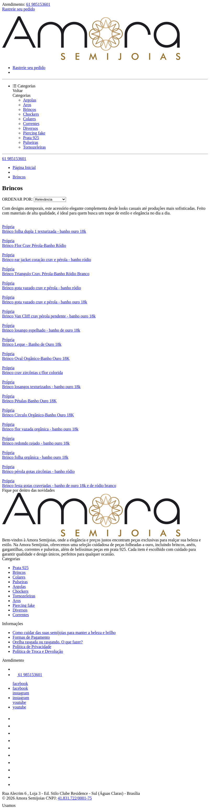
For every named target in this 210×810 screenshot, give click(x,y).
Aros (27, 105)
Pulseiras (30, 142)
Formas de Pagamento (31, 637)
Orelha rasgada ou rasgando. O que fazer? (48, 642)
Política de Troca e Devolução (38, 651)
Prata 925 (31, 137)
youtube (19, 702)
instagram (21, 693)
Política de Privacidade (32, 646)
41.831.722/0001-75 (75, 798)
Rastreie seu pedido (18, 9)
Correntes (31, 123)
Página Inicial (24, 167)
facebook (20, 683)
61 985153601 (38, 4)
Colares (29, 119)
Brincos (29, 109)
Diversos (30, 128)
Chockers (31, 114)
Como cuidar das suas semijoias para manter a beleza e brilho (64, 632)
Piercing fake (34, 133)
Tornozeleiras (34, 147)
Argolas (29, 100)
